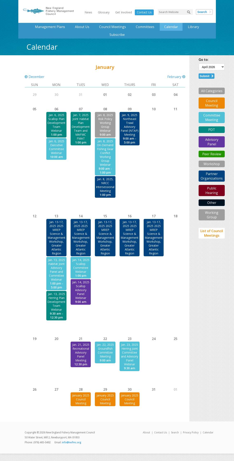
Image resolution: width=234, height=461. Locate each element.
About (146, 432)
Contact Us (144, 12)
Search (202, 12)
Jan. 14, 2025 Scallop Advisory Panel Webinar (80, 290)
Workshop (212, 164)
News (88, 12)
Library (193, 27)
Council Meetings (112, 27)
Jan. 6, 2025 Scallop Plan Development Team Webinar (56, 123)
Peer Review (211, 154)
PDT (211, 129)
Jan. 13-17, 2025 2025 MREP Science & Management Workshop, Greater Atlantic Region (56, 237)
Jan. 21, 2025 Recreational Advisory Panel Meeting (80, 352)
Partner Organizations (212, 176)
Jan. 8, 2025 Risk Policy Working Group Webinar (105, 123)
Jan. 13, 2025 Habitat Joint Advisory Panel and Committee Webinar (56, 269)
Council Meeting (211, 103)
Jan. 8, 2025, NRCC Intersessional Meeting (105, 185)
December (36, 76)
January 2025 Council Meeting (80, 399)
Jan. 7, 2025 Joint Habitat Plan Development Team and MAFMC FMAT (81, 126)
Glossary (103, 12)
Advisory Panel (211, 141)
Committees (145, 27)
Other (211, 202)
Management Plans (50, 27)
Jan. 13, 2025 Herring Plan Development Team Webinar (56, 302)
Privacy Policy (191, 432)
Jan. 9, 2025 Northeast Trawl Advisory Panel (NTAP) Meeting (130, 124)
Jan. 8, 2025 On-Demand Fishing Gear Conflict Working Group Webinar (105, 153)
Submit (204, 76)
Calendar (171, 27)
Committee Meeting (211, 117)
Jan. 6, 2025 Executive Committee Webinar (56, 147)
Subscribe (117, 34)
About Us (82, 27)
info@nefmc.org (71, 442)
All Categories (211, 91)
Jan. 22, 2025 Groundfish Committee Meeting (105, 350)
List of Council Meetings (211, 233)
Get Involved (123, 12)
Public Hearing (211, 190)
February (174, 76)
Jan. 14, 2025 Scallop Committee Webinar (80, 266)
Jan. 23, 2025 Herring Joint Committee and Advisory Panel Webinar (129, 354)
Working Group (211, 214)
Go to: (203, 59)
